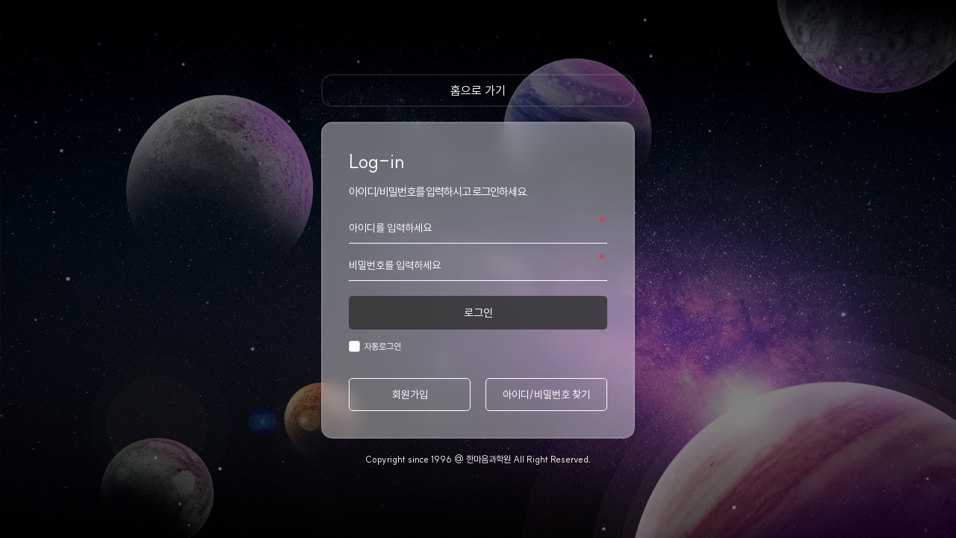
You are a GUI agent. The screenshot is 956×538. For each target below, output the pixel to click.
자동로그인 (380, 346)
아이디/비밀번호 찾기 (546, 394)
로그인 (478, 313)
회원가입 (410, 394)
